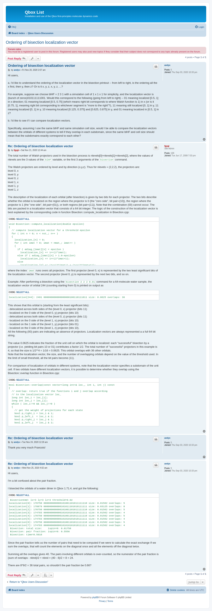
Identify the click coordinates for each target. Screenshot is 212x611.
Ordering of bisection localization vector (42, 42)
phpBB (95, 597)
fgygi (166, 146)
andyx (167, 65)
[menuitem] (12, 26)
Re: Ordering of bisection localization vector (40, 146)
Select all (22, 219)
